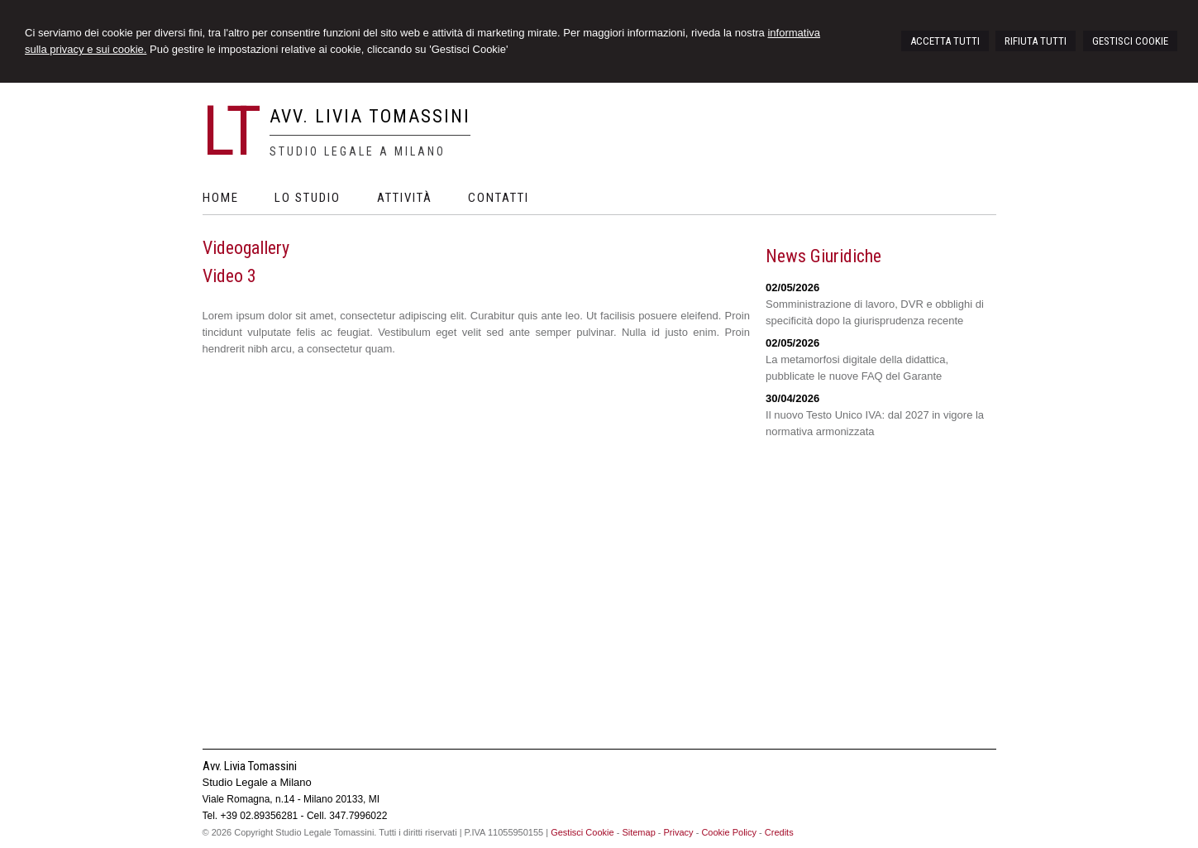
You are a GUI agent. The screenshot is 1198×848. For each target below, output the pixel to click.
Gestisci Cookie (582, 832)
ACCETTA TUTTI (945, 41)
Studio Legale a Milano (358, 151)
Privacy (679, 832)
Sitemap (638, 832)
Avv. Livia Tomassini (370, 116)
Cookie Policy (729, 832)
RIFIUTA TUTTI (1036, 41)
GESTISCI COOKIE (1130, 41)
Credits (779, 832)
